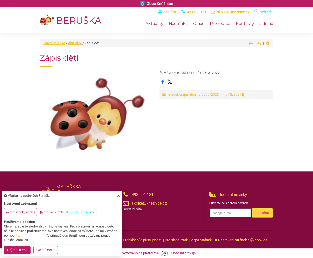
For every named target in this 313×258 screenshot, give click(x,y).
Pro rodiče (220, 23)
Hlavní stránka (54, 43)
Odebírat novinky (232, 194)
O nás (198, 23)
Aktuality (154, 23)
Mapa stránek (201, 240)
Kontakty (245, 23)
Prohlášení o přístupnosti (142, 240)
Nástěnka (178, 23)
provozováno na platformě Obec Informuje (156, 253)
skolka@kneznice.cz (233, 12)
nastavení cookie (31, 235)
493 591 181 (196, 12)
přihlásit (170, 12)
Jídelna (266, 23)
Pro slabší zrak (176, 240)
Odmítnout (45, 250)
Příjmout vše (17, 250)
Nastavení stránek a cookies (240, 240)
